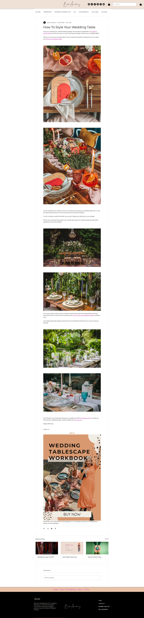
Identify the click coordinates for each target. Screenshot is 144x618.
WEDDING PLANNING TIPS (63, 12)
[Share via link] (55, 528)
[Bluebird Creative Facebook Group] (98, 4)
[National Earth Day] (97, 548)
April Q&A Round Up (70, 557)
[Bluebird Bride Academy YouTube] (104, 4)
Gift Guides (95, 12)
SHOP (100, 600)
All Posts (38, 12)
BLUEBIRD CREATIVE (104, 606)
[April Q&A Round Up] (72, 548)
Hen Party (104, 12)
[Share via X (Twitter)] (48, 528)
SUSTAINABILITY (84, 12)
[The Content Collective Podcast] (89, 4)
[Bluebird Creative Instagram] (101, 4)
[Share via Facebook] (44, 528)
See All (107, 539)
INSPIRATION (47, 12)
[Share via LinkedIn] (51, 528)
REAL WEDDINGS (103, 609)
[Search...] (124, 4)
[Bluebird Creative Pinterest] (95, 4)
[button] (109, 4)
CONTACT (102, 603)
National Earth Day (94, 557)
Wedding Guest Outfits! (45, 557)
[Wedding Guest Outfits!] (47, 548)
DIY (75, 12)
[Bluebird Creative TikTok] (92, 4)
